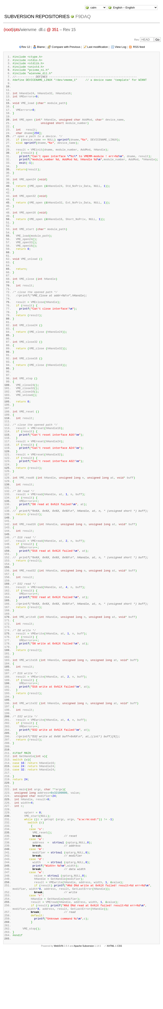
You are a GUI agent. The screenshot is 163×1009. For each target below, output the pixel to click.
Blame (41, 46)
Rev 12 (25, 46)
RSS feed (139, 46)
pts (17, 29)
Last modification (97, 46)
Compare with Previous (66, 46)
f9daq (83, 16)
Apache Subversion (84, 1002)
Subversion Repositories (36, 16)
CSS (119, 1002)
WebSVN (58, 1002)
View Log (120, 46)
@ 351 (53, 29)
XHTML (110, 1002)
